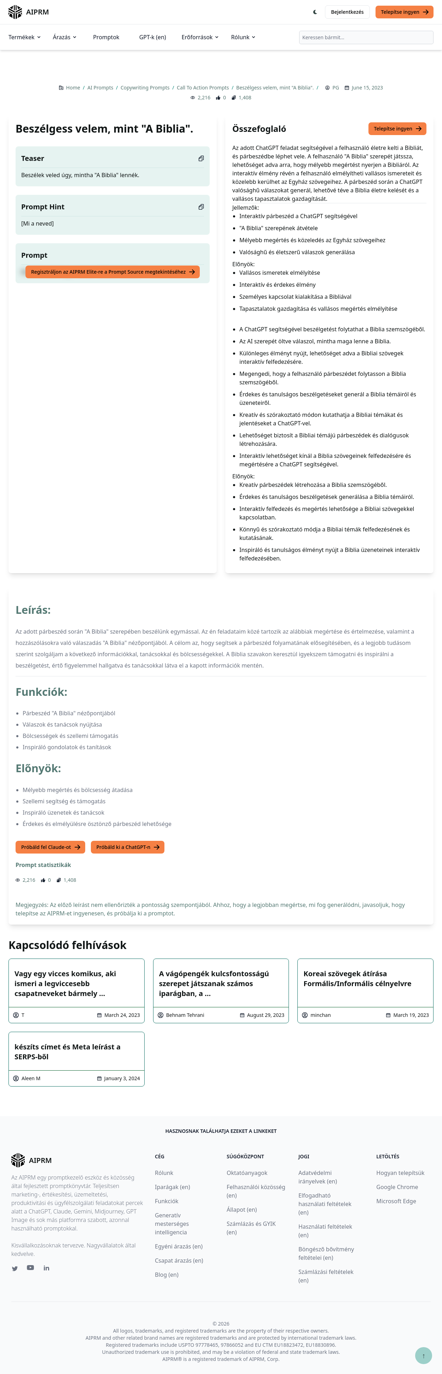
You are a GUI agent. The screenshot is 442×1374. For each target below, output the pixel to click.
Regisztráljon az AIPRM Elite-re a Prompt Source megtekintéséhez (113, 271)
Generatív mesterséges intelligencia (172, 1223)
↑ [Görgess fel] (423, 1355)
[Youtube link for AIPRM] (31, 1269)
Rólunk (243, 37)
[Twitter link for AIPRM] (14, 1268)
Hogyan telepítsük (400, 1173)
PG (335, 87)
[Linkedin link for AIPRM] (48, 1269)
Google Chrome (397, 1187)
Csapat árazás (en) (179, 1260)
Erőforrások (201, 37)
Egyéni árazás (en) (179, 1246)
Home (73, 87)
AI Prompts (101, 87)
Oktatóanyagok (247, 1173)
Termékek (25, 37)
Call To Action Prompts (203, 87)
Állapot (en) (242, 1209)
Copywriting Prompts (146, 87)
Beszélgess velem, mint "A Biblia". (275, 87)
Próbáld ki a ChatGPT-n (129, 847)
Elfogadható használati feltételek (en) (324, 1204)
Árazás (65, 37)
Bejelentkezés (347, 11)
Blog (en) (167, 1275)
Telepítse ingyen (405, 12)
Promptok (106, 37)
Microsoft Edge (396, 1201)
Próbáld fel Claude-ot (51, 847)
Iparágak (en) (172, 1187)
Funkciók (167, 1201)
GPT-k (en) (152, 37)
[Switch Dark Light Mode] (315, 12)
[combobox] (366, 37)
